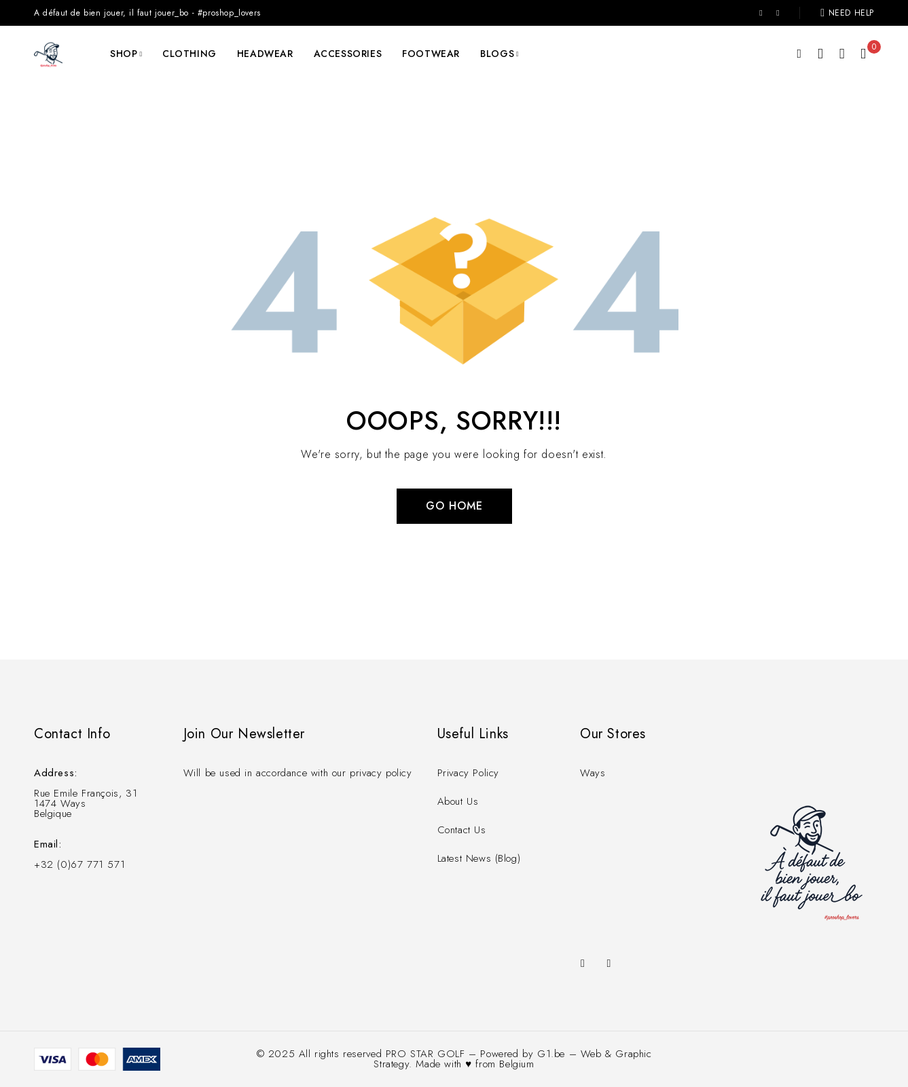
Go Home (454, 506)
